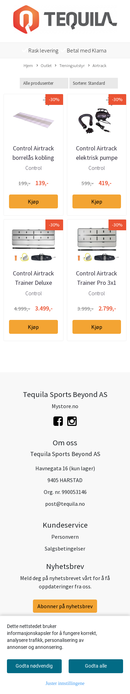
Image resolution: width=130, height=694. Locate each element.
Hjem (28, 65)
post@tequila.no (65, 503)
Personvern (65, 536)
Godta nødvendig (34, 666)
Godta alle (96, 666)
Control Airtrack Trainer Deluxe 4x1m (33, 282)
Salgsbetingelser (65, 548)
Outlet (44, 66)
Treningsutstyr (70, 66)
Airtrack (97, 66)
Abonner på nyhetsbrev (65, 606)
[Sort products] (93, 83)
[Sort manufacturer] (44, 83)
